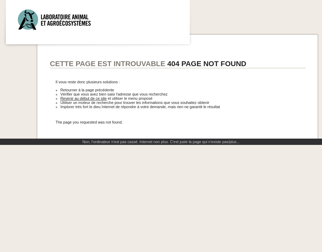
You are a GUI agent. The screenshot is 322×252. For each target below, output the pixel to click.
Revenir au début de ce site (84, 98)
